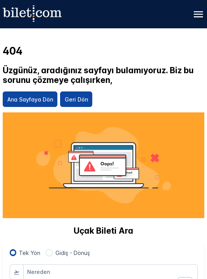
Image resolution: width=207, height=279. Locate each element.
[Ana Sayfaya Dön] (30, 99)
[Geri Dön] (76, 99)
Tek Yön (29, 253)
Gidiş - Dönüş (72, 253)
